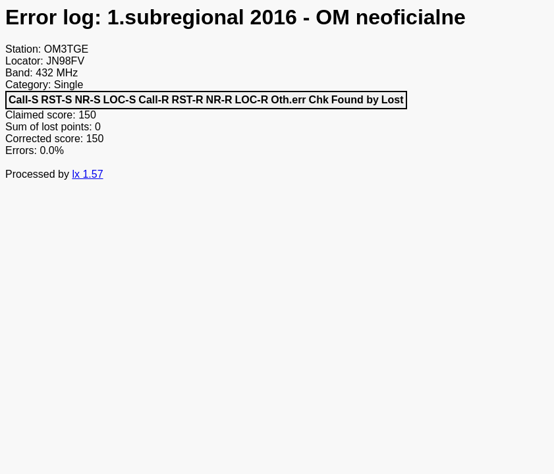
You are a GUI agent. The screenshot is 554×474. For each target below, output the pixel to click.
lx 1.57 (87, 174)
